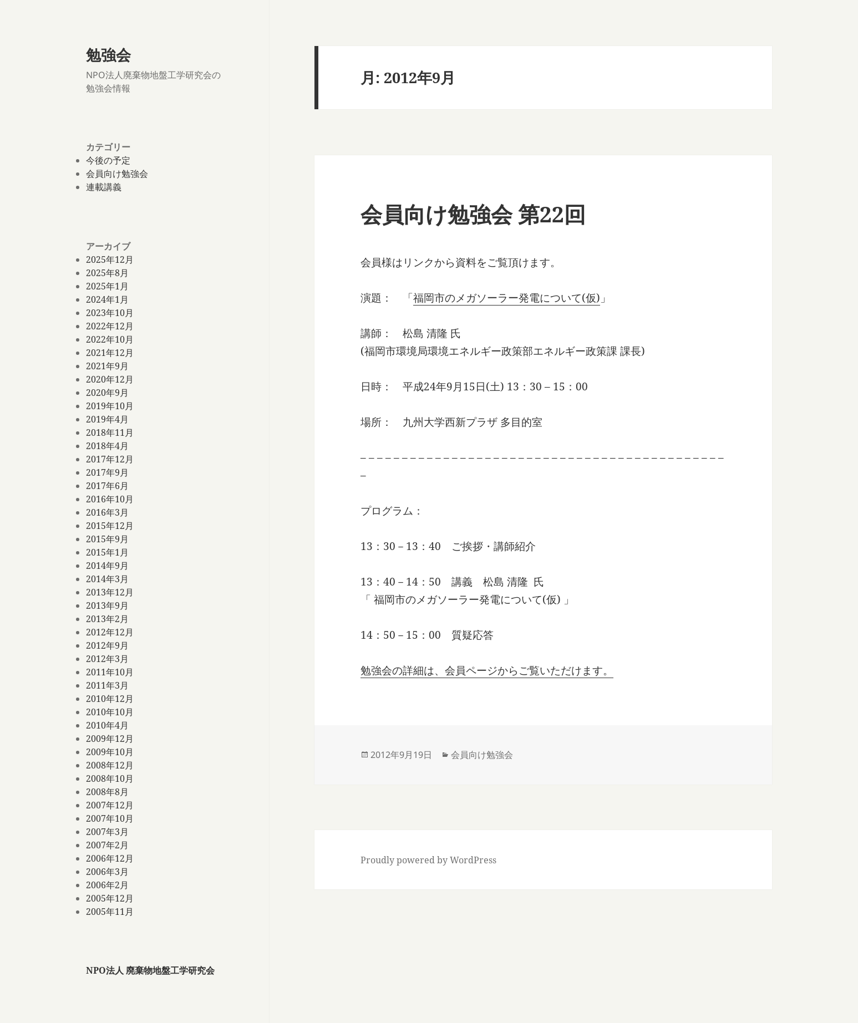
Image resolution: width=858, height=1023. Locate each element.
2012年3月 (107, 659)
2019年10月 (110, 406)
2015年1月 (107, 552)
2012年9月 (107, 645)
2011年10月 (110, 672)
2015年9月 (107, 539)
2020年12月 (110, 379)
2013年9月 (107, 605)
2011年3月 (107, 685)
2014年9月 (107, 565)
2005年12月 (110, 898)
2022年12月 (110, 326)
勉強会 (108, 54)
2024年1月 (107, 299)
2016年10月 (110, 499)
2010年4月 (107, 725)
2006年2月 (107, 885)
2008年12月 (110, 765)
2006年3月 (107, 872)
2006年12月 (110, 858)
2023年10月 (110, 313)
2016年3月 (107, 512)
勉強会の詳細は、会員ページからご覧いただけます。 (487, 670)
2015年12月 (110, 526)
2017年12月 (110, 459)
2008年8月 (107, 792)
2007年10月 (110, 818)
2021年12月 (110, 353)
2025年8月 (107, 273)
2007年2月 (107, 845)
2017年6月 (107, 486)
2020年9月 (107, 392)
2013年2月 (107, 619)
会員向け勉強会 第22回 (473, 213)
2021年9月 (107, 366)
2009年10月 (110, 752)
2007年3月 (107, 832)
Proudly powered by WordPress (428, 860)
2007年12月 (110, 805)
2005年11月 (110, 911)
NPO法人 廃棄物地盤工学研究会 (150, 970)
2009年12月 (110, 738)
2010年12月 (110, 699)
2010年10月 (110, 712)
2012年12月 (110, 632)
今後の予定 (108, 160)
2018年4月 (107, 446)
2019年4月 (107, 419)
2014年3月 (107, 579)
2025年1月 (107, 286)
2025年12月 (110, 259)
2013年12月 (110, 592)
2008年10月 (110, 778)
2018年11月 (110, 432)
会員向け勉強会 (117, 173)
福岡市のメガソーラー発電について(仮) (506, 298)
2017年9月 (107, 472)
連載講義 (103, 187)
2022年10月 (110, 339)
